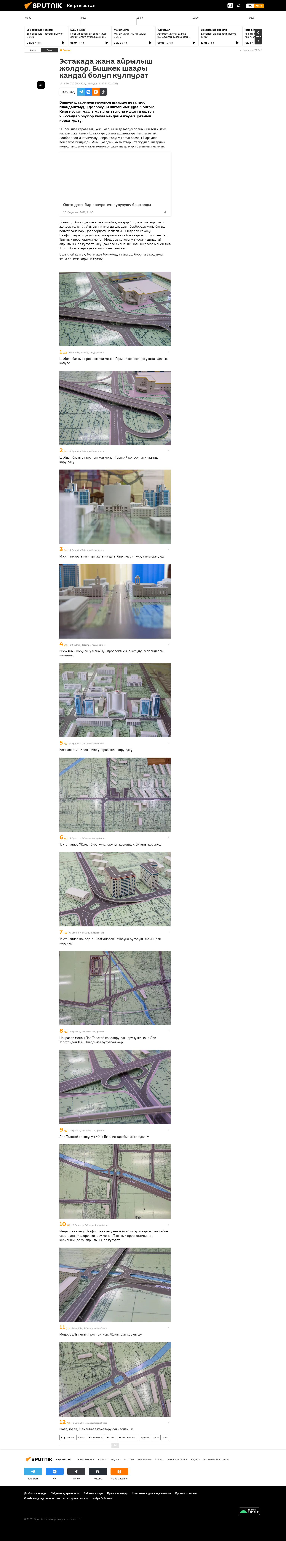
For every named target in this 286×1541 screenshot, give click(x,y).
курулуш (145, 1437)
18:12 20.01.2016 (69, 83)
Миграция (145, 1459)
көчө (165, 1437)
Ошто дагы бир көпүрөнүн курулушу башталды (107, 204)
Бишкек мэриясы (127, 1437)
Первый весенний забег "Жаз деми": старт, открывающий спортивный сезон (88, 37)
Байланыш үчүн (93, 1493)
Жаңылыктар (95, 1437)
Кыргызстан (67, 1437)
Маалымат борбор (216, 1459)
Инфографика (177, 1459)
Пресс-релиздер (117, 1493)
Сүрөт (81, 1437)
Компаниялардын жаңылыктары (151, 1493)
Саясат (103, 1459)
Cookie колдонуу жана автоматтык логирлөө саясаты (56, 1498)
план (156, 1437)
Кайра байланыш (103, 1498)
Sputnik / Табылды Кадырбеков (87, 352)
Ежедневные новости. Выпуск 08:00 (45, 35)
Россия (129, 1459)
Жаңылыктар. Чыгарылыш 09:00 (130, 35)
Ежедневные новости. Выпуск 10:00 (219, 35)
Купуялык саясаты (186, 1493)
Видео (195, 1459)
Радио (115, 1459)
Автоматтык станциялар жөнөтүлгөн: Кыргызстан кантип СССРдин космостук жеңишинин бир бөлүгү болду (175, 38)
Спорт (159, 1459)
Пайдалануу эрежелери (65, 1493)
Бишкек (110, 1437)
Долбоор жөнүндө (35, 1493)
